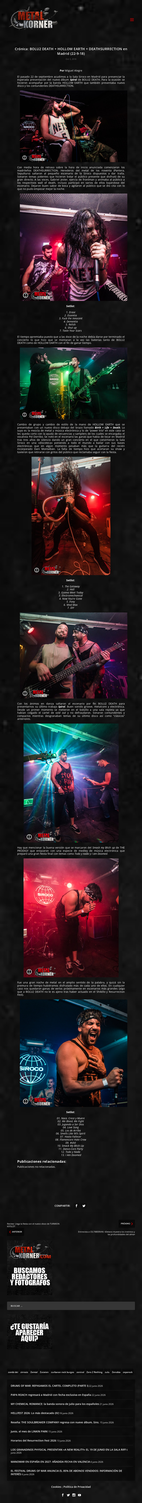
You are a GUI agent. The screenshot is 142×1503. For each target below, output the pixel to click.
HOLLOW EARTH (72, 83)
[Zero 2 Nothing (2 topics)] (94, 1372)
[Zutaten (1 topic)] (44, 1372)
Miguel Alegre (73, 70)
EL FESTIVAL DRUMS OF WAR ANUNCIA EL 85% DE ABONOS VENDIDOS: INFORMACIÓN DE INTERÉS (66, 1472)
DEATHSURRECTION (61, 85)
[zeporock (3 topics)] (127, 1372)
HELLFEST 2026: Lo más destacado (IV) (35, 1413)
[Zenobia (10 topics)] (116, 1372)
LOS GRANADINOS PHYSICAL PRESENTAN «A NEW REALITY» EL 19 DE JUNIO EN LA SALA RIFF (68, 1449)
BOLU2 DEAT (90, 79)
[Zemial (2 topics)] (34, 1372)
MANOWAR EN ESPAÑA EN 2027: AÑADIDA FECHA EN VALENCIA (50, 1461)
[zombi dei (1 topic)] (13, 1372)
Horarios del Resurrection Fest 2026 (33, 1440)
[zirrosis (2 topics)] (24, 1372)
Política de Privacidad (77, 1487)
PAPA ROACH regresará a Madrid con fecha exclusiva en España (51, 1395)
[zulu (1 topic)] (107, 1372)
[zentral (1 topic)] (80, 1372)
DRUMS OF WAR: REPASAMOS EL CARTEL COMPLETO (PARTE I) (49, 1385)
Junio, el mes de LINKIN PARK (29, 1431)
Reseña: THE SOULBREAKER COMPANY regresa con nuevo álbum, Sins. (55, 1422)
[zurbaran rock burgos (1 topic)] (62, 1372)
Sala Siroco (79, 76)
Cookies (56, 1487)
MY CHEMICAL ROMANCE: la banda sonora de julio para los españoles (55, 1404)
